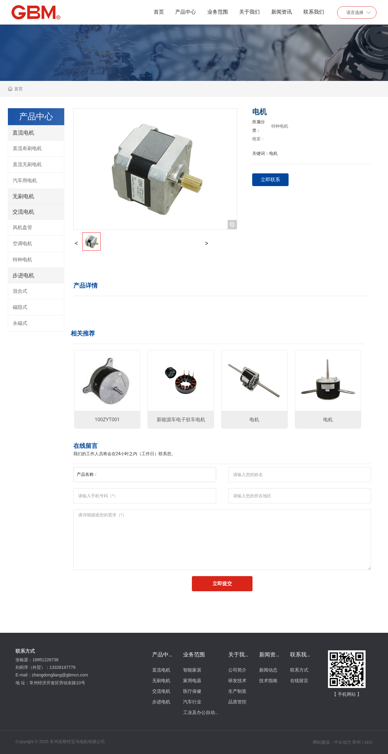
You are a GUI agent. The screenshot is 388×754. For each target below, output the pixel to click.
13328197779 (63, 667)
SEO (368, 742)
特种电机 (279, 126)
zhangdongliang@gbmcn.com (60, 674)
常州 (356, 742)
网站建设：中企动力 (332, 742)
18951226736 (46, 659)
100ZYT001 (107, 419)
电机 (254, 419)
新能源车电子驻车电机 (181, 419)
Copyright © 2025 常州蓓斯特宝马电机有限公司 (60, 741)
